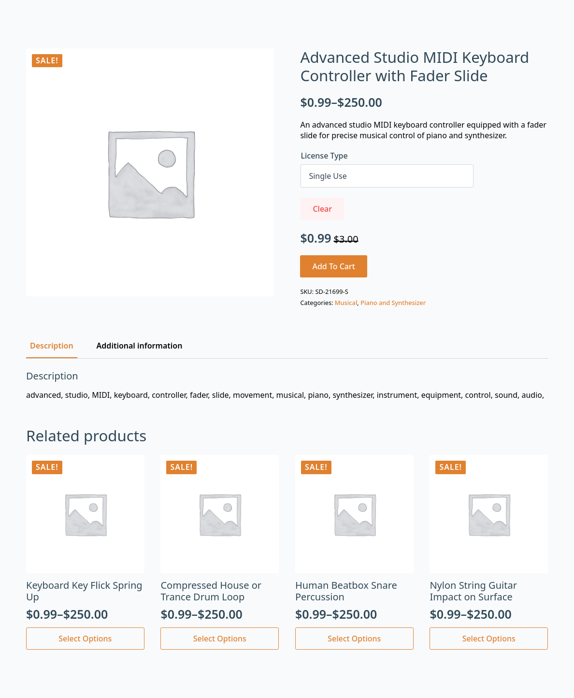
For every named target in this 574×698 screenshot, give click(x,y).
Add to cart (333, 266)
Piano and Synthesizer (393, 302)
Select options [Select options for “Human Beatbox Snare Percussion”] (354, 638)
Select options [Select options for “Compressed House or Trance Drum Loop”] (219, 638)
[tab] (51, 346)
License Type (324, 156)
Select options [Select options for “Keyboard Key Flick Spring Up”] (85, 638)
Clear (322, 209)
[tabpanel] (287, 385)
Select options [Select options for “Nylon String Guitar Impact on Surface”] (489, 638)
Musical (346, 302)
